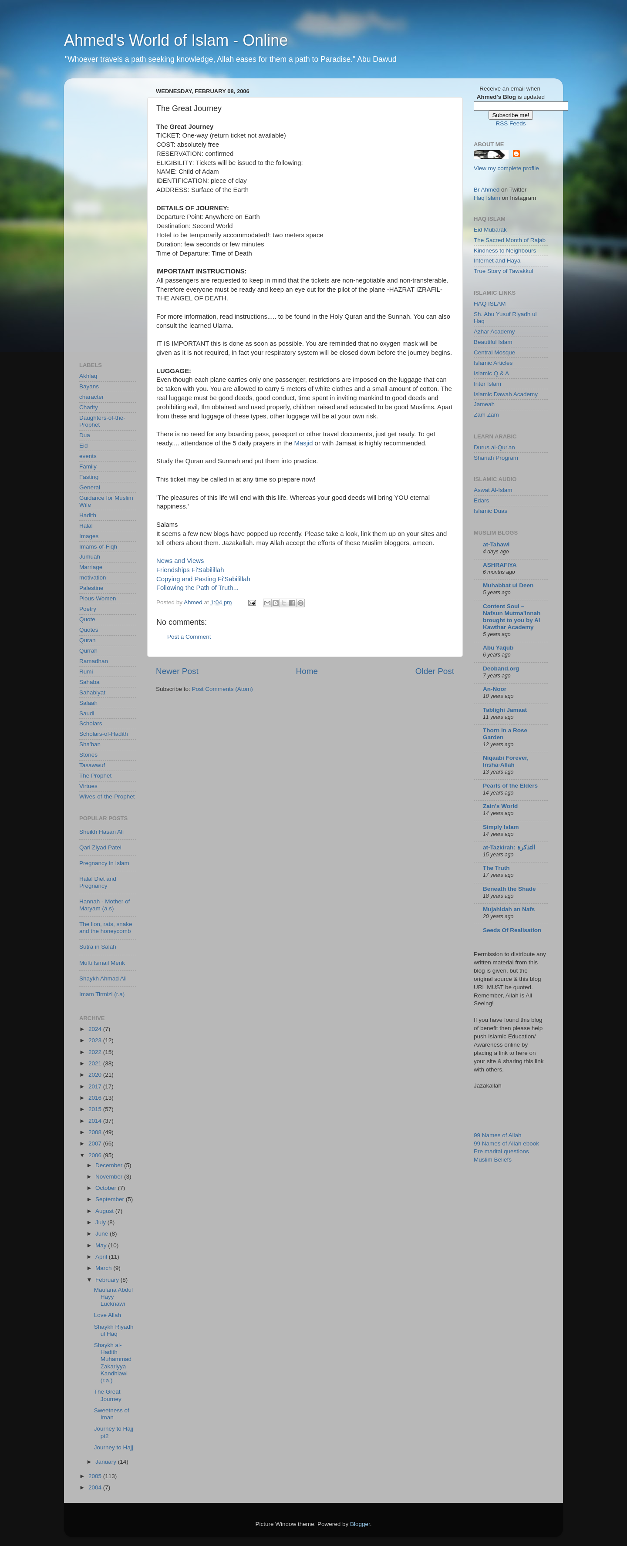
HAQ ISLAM (490, 303)
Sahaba (89, 682)
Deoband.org (501, 668)
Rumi (86, 671)
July (101, 1222)
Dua (84, 435)
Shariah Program (496, 458)
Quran (87, 640)
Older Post (434, 671)
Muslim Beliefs (493, 1159)
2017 (95, 1086)
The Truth (496, 868)
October (106, 1188)
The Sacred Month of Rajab (510, 240)
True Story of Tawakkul (503, 271)
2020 (95, 1074)
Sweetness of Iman (111, 1414)
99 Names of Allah (498, 1135)
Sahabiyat (92, 692)
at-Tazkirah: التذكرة (509, 847)
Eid (83, 445)
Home (307, 671)
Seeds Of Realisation (512, 930)
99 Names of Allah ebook (506, 1143)
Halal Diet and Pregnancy (97, 882)
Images (88, 536)
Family (88, 466)
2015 (95, 1109)
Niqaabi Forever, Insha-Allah (506, 761)
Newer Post (177, 671)
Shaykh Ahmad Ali (103, 978)
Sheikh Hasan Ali (101, 832)
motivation (92, 577)
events (88, 456)
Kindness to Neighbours (505, 250)
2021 (95, 1063)
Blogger (360, 1524)
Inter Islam (487, 384)
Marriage (90, 567)
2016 (95, 1098)
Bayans (89, 386)
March (104, 1268)
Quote (87, 619)
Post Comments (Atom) (222, 689)
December (109, 1165)
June (102, 1233)
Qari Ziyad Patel (100, 847)
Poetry (87, 609)
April (102, 1256)
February (108, 1280)
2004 (95, 1487)
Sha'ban (90, 744)
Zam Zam (486, 414)
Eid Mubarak (490, 229)
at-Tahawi (496, 544)
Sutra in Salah (97, 946)
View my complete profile (506, 168)
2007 (95, 1143)
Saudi (86, 713)
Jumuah (89, 556)
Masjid (303, 443)
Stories (88, 754)
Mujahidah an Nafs (509, 909)
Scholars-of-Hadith (103, 734)
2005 (95, 1476)
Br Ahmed (486, 189)
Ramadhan (93, 661)
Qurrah (88, 650)
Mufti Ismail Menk (102, 963)
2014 (95, 1121)
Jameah (484, 404)
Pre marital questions (501, 1151)
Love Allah (107, 1315)
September (110, 1199)
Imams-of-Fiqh (98, 546)
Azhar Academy (494, 331)
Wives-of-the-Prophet (107, 796)
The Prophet (95, 775)
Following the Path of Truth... (197, 587)
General (89, 487)
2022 (95, 1052)
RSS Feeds (511, 123)
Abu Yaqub (498, 647)
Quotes (88, 629)
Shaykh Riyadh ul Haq (114, 1330)
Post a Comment (189, 636)
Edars (481, 500)
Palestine (91, 588)
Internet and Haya (497, 260)
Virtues (88, 786)
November (109, 1176)
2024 (95, 1029)
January (106, 1461)
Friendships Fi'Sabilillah (190, 569)
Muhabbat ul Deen (508, 585)
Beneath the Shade (509, 889)
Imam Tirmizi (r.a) (102, 994)
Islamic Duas (490, 511)
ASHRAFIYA (500, 565)
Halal (86, 525)
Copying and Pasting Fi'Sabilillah (203, 579)
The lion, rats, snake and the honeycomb (105, 927)
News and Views (180, 560)
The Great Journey (107, 1395)
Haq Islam (487, 198)
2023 (95, 1040)
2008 (95, 1132)
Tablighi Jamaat (505, 710)
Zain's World (500, 806)
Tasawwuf (92, 765)
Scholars (90, 723)
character (91, 397)
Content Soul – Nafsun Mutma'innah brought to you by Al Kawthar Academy (511, 616)
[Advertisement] (114, 215)
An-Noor (494, 689)
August (105, 1211)
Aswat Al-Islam (493, 490)
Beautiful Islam (493, 342)
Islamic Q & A (491, 373)
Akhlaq (88, 376)
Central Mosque (494, 352)
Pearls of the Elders (510, 785)
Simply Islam (501, 827)
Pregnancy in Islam (104, 863)
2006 (95, 1155)
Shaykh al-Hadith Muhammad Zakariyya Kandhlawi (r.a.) (112, 1363)
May (101, 1245)
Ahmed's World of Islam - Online (176, 40)
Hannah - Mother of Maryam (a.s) (104, 905)
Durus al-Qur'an (494, 447)
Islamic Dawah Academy (506, 394)
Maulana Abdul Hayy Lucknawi (113, 1297)
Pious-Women (97, 598)
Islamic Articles (493, 363)
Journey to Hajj (113, 1447)
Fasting (88, 477)
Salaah (88, 703)
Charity (88, 407)
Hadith (87, 515)
